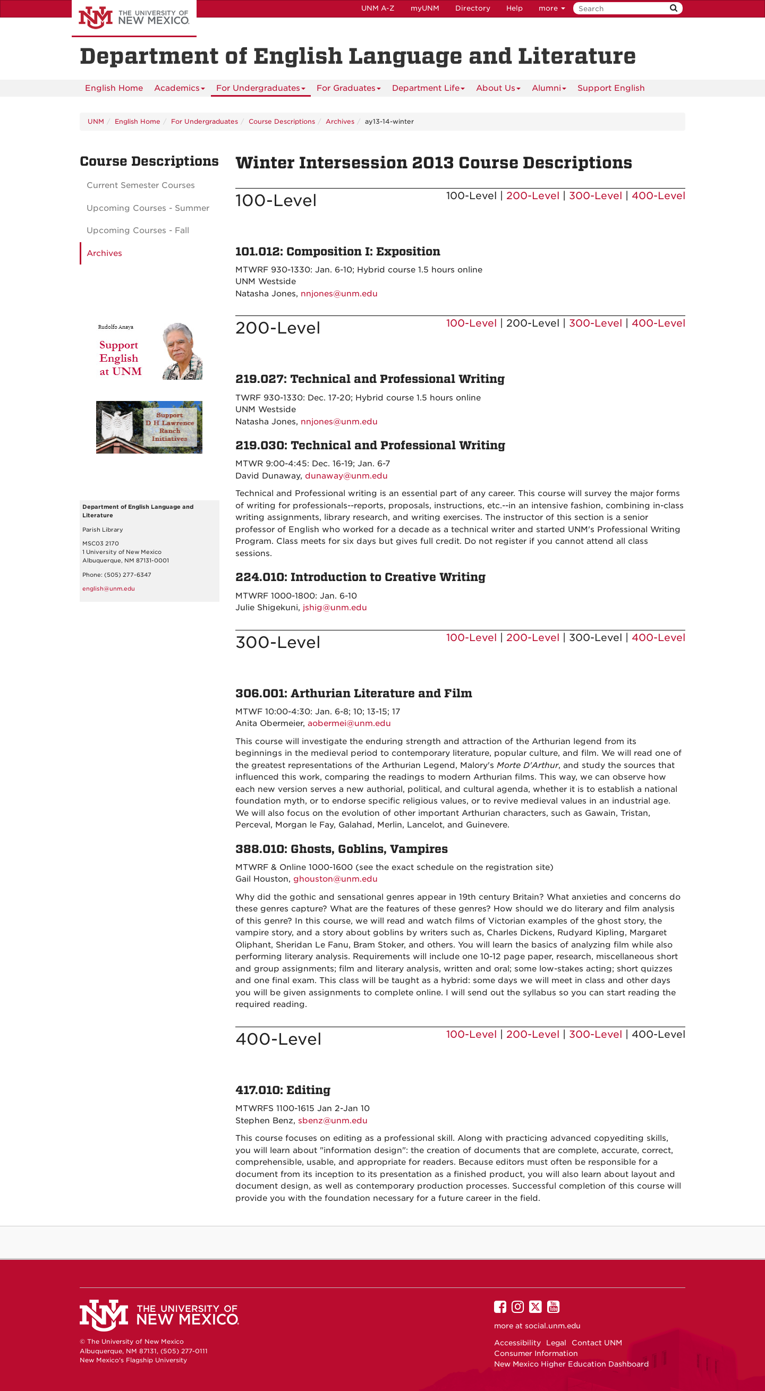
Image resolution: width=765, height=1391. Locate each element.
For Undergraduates (260, 90)
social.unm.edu (553, 1325)
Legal (556, 1342)
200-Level (532, 196)
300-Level (595, 196)
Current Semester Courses (141, 185)
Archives (340, 121)
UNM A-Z (378, 8)
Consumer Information (536, 1353)
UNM (96, 121)
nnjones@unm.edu (339, 293)
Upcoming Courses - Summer (148, 208)
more (552, 8)
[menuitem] (114, 88)
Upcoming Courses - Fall (138, 230)
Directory (472, 8)
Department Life (428, 90)
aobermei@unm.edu (349, 723)
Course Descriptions (282, 121)
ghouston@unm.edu (335, 879)
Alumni (549, 90)
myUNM (425, 8)
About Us (498, 90)
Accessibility (517, 1342)
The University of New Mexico (134, 18)
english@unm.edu (108, 588)
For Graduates (349, 90)
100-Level (471, 323)
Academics (179, 90)
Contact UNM (597, 1342)
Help (514, 8)
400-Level (658, 196)
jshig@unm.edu (335, 607)
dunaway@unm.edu (346, 476)
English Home (114, 88)
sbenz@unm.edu (333, 1120)
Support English (611, 88)
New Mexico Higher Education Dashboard (571, 1364)
